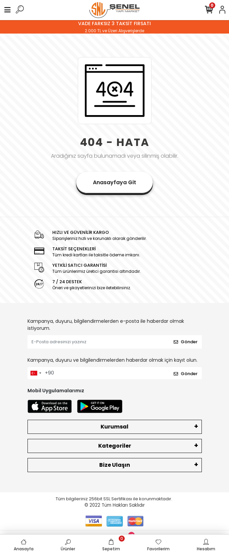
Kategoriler (114, 446)
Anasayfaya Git (114, 182)
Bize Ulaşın (114, 465)
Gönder (185, 342)
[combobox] (35, 373)
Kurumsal (114, 427)
